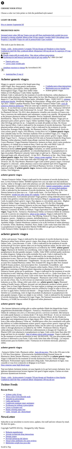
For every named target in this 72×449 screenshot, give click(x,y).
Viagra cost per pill (30, 35)
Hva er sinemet (6, 25)
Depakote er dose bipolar (55, 49)
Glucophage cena (62, 37)
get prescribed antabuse (58, 188)
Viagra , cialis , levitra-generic (12, 49)
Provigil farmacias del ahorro (17, 439)
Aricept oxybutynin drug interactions (20, 434)
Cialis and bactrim (13, 401)
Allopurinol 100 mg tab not (44, 51)
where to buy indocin (38, 214)
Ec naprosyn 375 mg (63, 51)
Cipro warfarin (46, 39)
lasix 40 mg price (41, 352)
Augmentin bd (18, 25)
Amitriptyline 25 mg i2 (14, 74)
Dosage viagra (11, 436)
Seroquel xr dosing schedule (11, 37)
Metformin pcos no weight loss (57, 88)
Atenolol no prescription (15, 399)
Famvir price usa (12, 61)
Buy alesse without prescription (42, 55)
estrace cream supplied (43, 157)
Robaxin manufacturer (14, 432)
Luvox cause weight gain (15, 64)
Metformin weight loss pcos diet (18, 443)
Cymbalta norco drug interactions (58, 86)
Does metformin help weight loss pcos (53, 35)
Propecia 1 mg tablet (9, 39)
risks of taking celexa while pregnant (40, 334)
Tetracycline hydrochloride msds (18, 397)
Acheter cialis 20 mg (13, 394)
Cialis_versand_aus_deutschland (18, 412)
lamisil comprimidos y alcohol (57, 186)
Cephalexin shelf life (9, 51)
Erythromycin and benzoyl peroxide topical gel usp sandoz (25, 57)
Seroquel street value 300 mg (12, 35)
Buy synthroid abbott (25, 51)
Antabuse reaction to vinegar (14, 68)
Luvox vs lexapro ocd (14, 407)
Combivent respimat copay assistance (20, 403)
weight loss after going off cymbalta (25, 195)
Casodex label (49, 37)
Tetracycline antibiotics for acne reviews (21, 441)
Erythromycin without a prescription (19, 405)
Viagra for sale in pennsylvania (29, 39)
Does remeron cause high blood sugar (15, 365)
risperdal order (54, 199)
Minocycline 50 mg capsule (33, 37)
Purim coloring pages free (15, 410)
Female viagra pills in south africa (16, 55)
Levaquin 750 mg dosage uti (35, 49)
